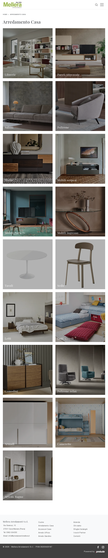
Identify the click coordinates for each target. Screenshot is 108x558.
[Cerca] (96, 4)
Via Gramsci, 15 (9, 525)
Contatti (76, 536)
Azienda (76, 522)
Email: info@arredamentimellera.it (16, 536)
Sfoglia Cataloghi (80, 529)
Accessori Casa (44, 529)
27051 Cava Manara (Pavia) (14, 529)
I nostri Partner (79, 533)
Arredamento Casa (18, 14)
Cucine (41, 522)
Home (5, 14)
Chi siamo (77, 526)
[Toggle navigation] (102, 4)
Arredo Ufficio (44, 533)
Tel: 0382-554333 (10, 532)
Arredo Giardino (44, 536)
